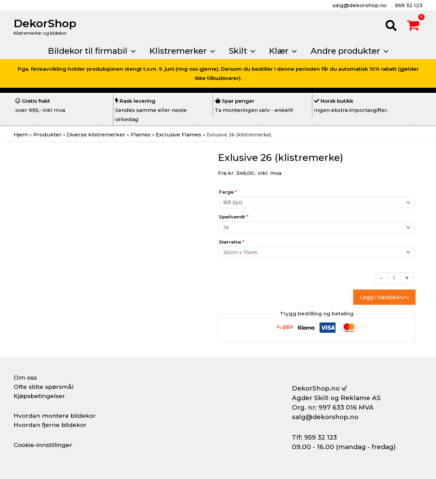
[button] (391, 26)
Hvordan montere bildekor (56, 415)
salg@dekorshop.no (359, 5)
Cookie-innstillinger (45, 445)
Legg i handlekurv (384, 297)
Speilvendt (233, 216)
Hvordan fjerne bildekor (52, 425)
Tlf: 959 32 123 (314, 437)
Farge (228, 192)
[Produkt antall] (394, 278)
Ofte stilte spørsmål (45, 387)
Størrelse (231, 241)
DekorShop (45, 23)
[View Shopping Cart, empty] (413, 26)
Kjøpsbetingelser (41, 396)
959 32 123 (407, 5)
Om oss (25, 377)
